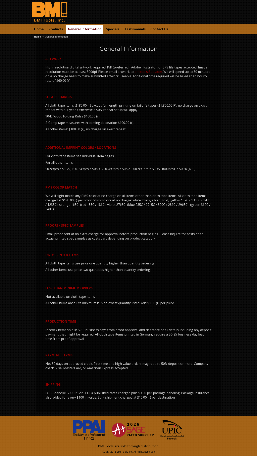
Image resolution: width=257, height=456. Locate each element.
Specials (112, 29)
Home (39, 29)
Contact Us (159, 29)
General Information (84, 29)
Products (56, 29)
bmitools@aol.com (148, 71)
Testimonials (135, 29)
